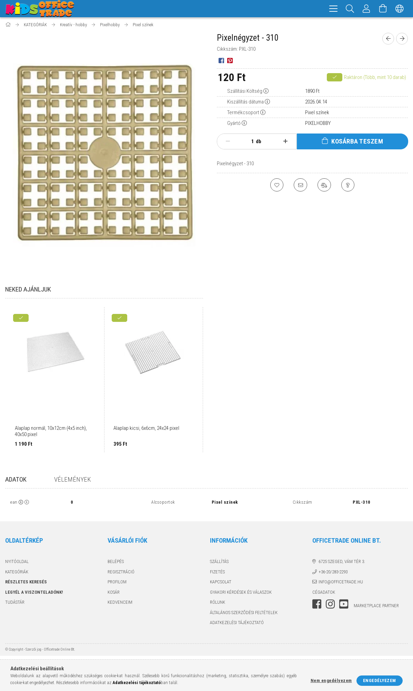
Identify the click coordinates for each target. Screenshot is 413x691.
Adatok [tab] (16, 480)
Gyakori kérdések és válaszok (241, 593)
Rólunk (217, 603)
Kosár (114, 593)
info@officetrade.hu (341, 582)
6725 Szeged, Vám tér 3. (342, 562)
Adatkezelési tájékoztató (237, 623)
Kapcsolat (220, 582)
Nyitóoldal (17, 562)
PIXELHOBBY (318, 124)
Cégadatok (323, 593)
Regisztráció (121, 572)
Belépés (116, 562)
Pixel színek (317, 113)
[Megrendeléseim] (366, 8)
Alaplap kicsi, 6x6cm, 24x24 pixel (146, 429)
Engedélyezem (379, 680)
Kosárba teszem (357, 142)
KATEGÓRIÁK (16, 572)
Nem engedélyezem (331, 680)
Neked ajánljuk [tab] (28, 290)
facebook (316, 605)
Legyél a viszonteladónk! (34, 593)
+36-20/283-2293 (333, 572)
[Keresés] (350, 8)
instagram (330, 605)
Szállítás (219, 562)
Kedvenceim (120, 603)
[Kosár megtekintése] (383, 8)
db (258, 142)
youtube (343, 605)
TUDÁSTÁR (14, 603)
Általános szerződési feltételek (244, 613)
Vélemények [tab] (72, 480)
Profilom (117, 582)
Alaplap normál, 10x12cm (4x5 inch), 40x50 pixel (51, 432)
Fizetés (217, 572)
